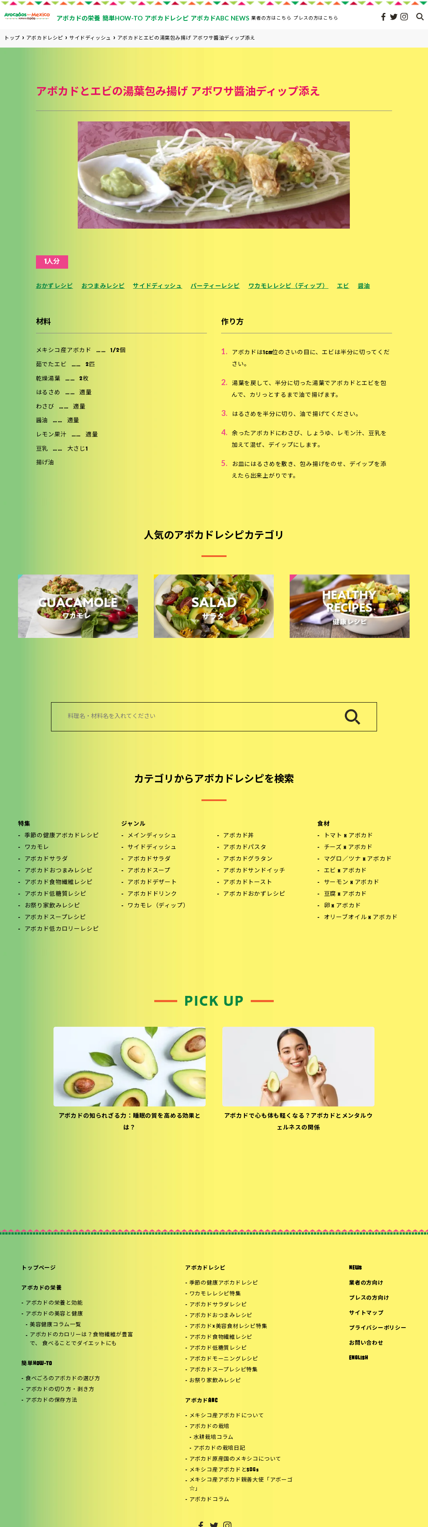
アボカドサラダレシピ (218, 1305)
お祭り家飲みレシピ (53, 906)
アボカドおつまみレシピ (59, 871)
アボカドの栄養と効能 (54, 1303)
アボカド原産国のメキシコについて (235, 1459)
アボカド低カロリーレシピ (62, 929)
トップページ (38, 1268)
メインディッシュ (152, 836)
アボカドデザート (152, 882)
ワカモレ (37, 847)
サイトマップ (366, 1313)
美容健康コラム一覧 (56, 1325)
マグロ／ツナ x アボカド (358, 859)
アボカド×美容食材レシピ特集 (228, 1326)
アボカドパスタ (245, 847)
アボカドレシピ (205, 1268)
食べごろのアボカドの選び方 (62, 1378)
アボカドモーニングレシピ (223, 1359)
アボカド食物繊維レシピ (59, 882)
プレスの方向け (369, 1298)
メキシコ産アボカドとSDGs (224, 1470)
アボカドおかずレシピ (254, 894)
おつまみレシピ (103, 286)
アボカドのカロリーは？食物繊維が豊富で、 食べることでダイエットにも (81, 1339)
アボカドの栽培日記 (219, 1448)
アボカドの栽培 (209, 1426)
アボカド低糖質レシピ (56, 894)
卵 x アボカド (342, 906)
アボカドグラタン (248, 859)
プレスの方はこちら (316, 17)
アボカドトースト (248, 882)
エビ (343, 286)
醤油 (364, 286)
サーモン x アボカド (352, 882)
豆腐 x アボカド (345, 894)
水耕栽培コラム (214, 1437)
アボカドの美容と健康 (54, 1314)
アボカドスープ (149, 871)
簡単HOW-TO (36, 1363)
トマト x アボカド (348, 836)
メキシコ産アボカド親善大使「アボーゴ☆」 (241, 1484)
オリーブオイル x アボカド (361, 918)
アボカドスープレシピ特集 (223, 1370)
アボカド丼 (238, 836)
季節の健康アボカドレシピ (62, 836)
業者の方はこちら (271, 17)
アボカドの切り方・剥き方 (59, 1389)
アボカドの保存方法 (51, 1400)
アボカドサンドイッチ (254, 871)
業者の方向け (366, 1283)
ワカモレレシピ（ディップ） (288, 286)
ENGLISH (358, 1358)
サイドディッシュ (157, 286)
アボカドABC (201, 1401)
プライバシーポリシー (378, 1328)
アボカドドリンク (152, 894)
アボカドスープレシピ (55, 918)
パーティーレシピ (215, 286)
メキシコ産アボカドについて (226, 1416)
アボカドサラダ (46, 859)
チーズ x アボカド (348, 847)
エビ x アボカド (345, 871)
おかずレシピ (54, 286)
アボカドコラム (209, 1499)
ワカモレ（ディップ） (158, 906)
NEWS (355, 1268)
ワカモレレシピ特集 (215, 1294)
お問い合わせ (366, 1343)
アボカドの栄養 (41, 1288)
